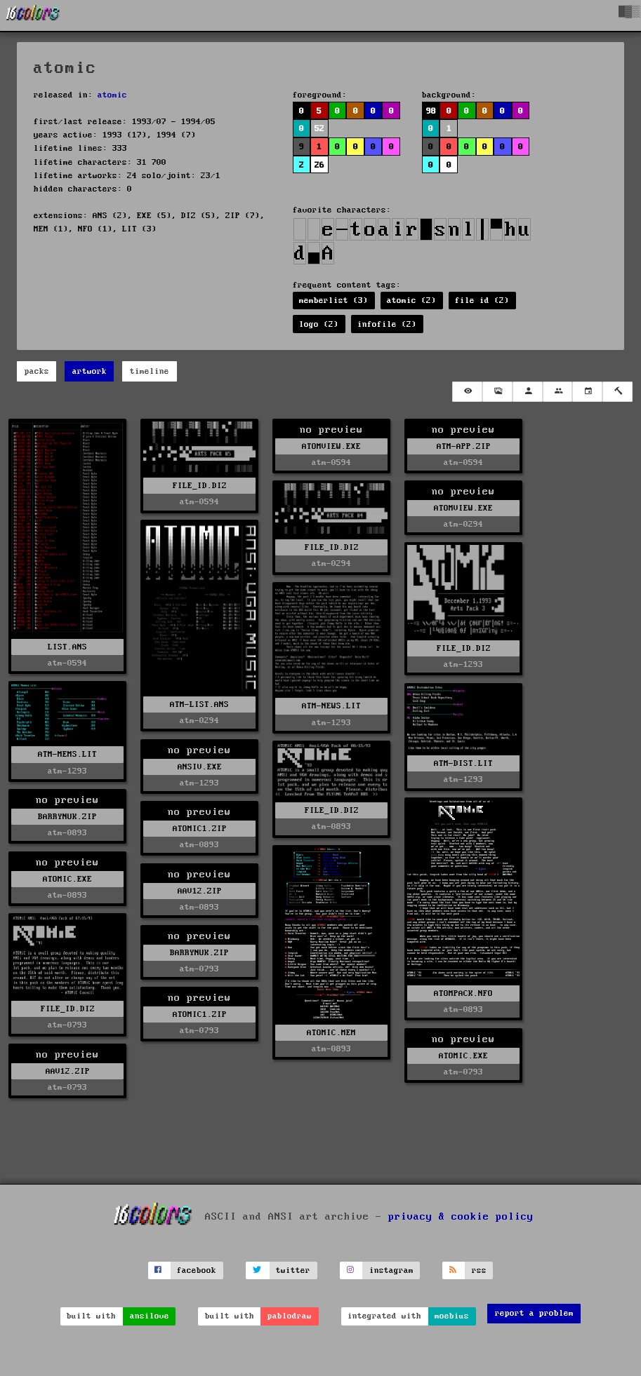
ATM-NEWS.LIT (331, 705)
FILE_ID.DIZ (200, 485)
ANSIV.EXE (200, 766)
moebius (452, 1316)
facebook (196, 1270)
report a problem (534, 1313)
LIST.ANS (67, 647)
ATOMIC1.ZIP (200, 828)
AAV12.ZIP (200, 891)
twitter (293, 1270)
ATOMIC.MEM (331, 1032)
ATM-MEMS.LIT (67, 754)
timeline (149, 371)
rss (479, 1270)
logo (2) (318, 324)
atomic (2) (411, 300)
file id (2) (482, 300)
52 (319, 128)
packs (37, 371)
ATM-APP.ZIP (464, 446)
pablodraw (289, 1316)
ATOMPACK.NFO (463, 993)
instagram (391, 1270)
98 (431, 111)
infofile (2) (386, 324)
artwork (89, 371)
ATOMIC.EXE (67, 879)
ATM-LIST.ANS (199, 704)
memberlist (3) (333, 300)
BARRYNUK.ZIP (67, 816)
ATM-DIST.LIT (463, 763)
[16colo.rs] (33, 15)
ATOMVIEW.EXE (331, 446)
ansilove (149, 1316)
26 (319, 165)
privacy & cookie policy (461, 1216)
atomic (112, 95)
